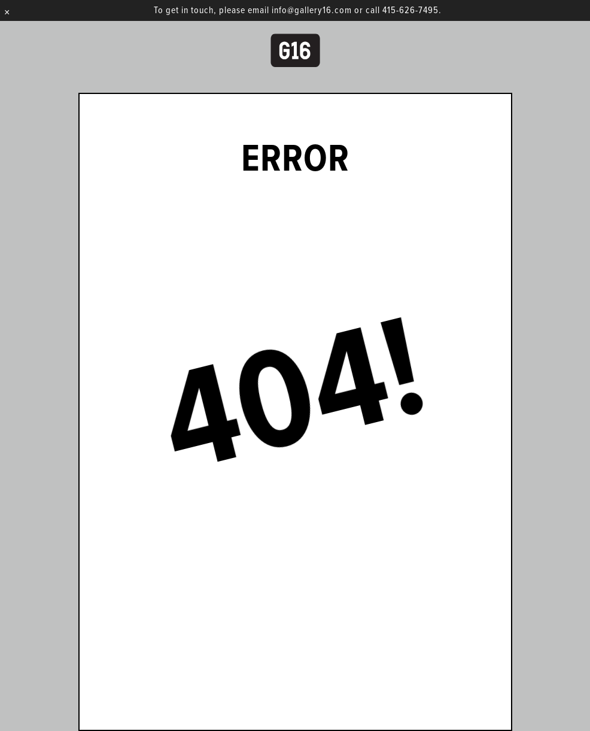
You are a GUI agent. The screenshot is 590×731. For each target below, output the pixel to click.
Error (295, 161)
